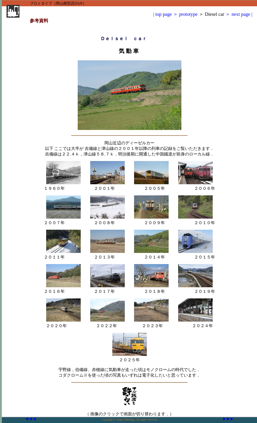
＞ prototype (185, 14)
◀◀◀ (30, 419)
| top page (162, 14)
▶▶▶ (228, 419)
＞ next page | (238, 14)
